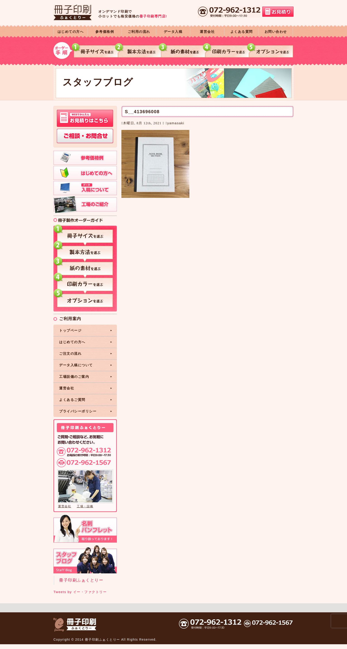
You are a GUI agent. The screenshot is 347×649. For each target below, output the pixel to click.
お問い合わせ (276, 32)
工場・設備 (85, 506)
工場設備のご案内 (74, 376)
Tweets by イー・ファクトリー (80, 592)
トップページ (70, 330)
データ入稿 (173, 32)
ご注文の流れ (70, 353)
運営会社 (207, 32)
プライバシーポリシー (77, 411)
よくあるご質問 (72, 400)
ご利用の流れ (139, 32)
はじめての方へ (71, 32)
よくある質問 (241, 32)
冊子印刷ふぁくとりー (81, 580)
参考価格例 (104, 32)
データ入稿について (76, 365)
